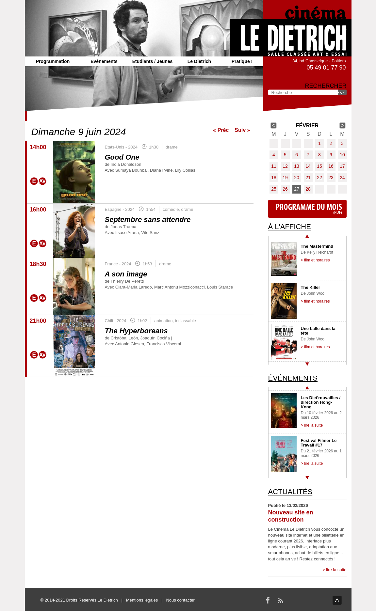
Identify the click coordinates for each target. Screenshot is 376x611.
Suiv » (242, 130)
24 (342, 177)
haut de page (337, 600)
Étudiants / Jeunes (152, 61)
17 (342, 166)
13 (296, 166)
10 (342, 154)
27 (296, 189)
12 (285, 166)
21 (308, 177)
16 (331, 166)
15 (319, 166)
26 (285, 189)
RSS (280, 600)
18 (273, 177)
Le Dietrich (199, 61)
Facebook (267, 600)
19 (285, 177)
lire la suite (336, 569)
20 (296, 177)
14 (308, 166)
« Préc (221, 130)
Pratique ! (242, 61)
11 (273, 166)
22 (319, 177)
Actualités (290, 492)
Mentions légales (142, 600)
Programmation (53, 61)
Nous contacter (180, 600)
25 (273, 189)
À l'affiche (289, 227)
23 (331, 177)
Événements (103, 61)
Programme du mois (307, 209)
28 (308, 189)
